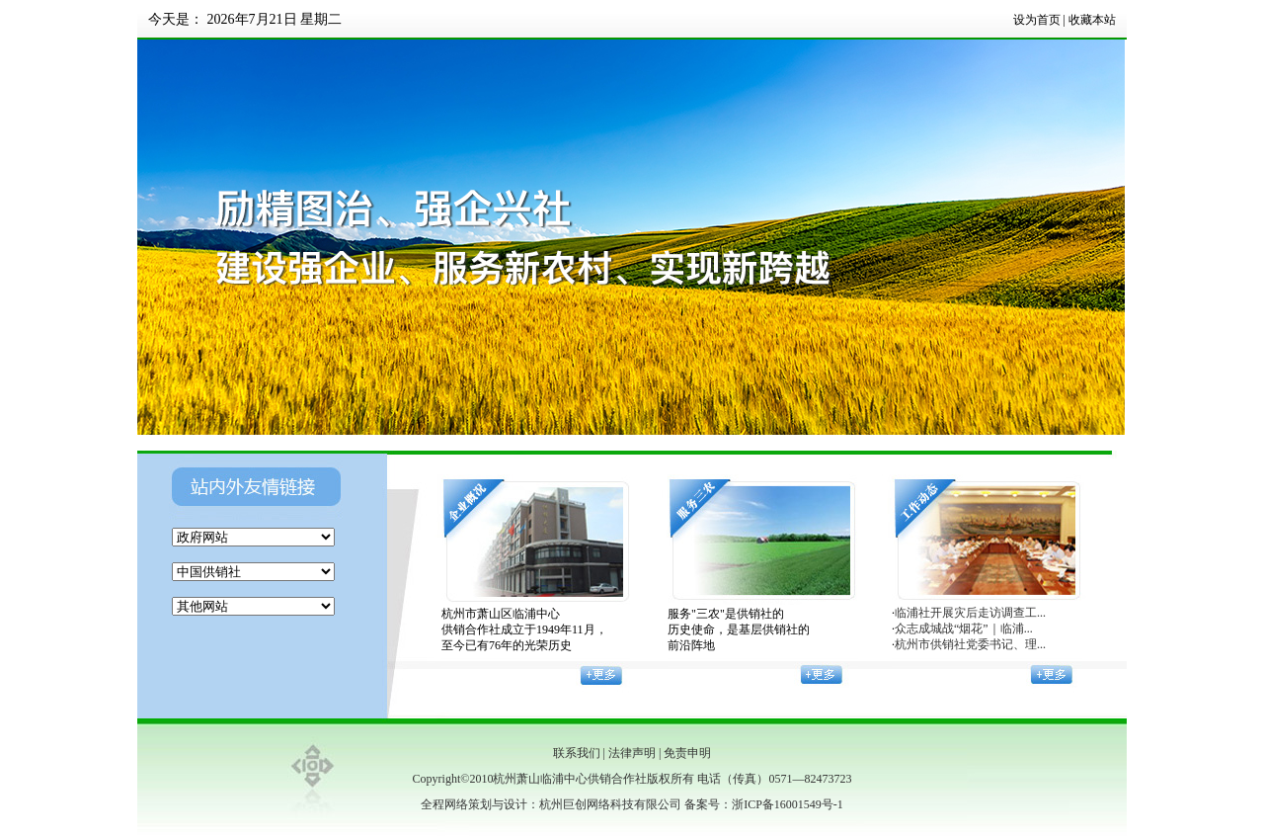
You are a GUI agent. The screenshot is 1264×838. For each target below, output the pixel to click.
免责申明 (687, 753)
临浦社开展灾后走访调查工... (970, 613)
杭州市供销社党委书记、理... (970, 644)
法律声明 (632, 753)
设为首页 (1037, 20)
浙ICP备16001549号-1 (787, 804)
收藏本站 (1092, 20)
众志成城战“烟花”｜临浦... (964, 628)
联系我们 (576, 753)
